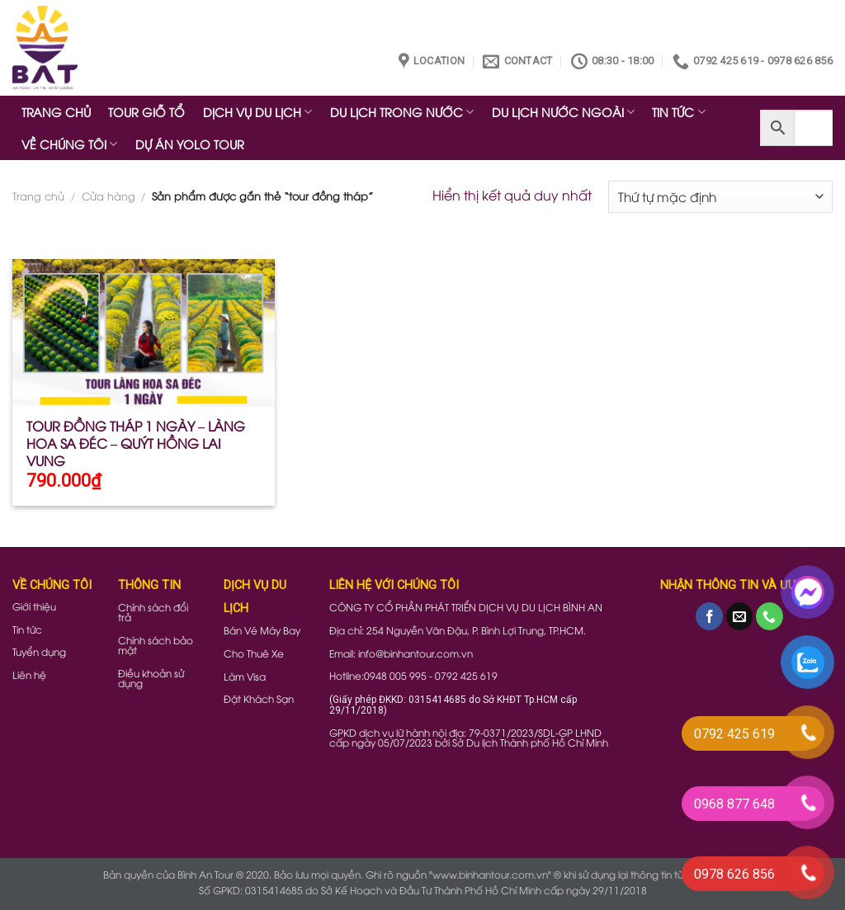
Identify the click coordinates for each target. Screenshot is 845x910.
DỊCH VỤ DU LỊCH (257, 112)
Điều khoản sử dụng (151, 678)
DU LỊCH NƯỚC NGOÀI (563, 112)
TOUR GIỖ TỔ (146, 112)
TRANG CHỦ (56, 112)
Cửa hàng (108, 195)
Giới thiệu (34, 606)
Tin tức (27, 629)
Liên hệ (29, 674)
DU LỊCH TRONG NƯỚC (402, 112)
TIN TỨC (678, 112)
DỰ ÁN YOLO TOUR (189, 144)
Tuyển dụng (39, 651)
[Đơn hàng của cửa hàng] (720, 197)
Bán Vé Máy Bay (262, 630)
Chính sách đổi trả (153, 612)
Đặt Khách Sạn (259, 698)
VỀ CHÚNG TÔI (69, 144)
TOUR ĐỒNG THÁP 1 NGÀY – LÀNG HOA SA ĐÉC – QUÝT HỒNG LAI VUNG (135, 443)
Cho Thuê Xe (254, 653)
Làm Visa (245, 676)
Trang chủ (38, 195)
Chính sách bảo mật (155, 645)
